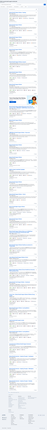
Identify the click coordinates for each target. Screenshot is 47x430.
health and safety (20, 400)
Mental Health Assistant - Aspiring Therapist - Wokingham (21, 368)
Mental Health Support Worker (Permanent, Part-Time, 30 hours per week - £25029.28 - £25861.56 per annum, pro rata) (21, 107)
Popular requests (11, 394)
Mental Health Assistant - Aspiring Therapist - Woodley (20, 381)
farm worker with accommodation (22, 408)
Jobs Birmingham (10, 400)
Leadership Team (13, 418)
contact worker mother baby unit (22, 399)
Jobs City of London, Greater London (12, 399)
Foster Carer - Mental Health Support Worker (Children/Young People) (22, 295)
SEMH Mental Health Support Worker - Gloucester (19, 132)
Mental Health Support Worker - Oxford (17, 194)
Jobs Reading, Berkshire (11, 404)
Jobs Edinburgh (10, 406)
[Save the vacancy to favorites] (36, 12)
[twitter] (42, 415)
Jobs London (9, 397)
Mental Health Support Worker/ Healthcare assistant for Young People (20, 245)
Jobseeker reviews (30, 418)
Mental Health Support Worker (15, 24)
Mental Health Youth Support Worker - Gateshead (19, 282)
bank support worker (20, 401)
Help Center (12, 423)
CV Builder (29, 422)
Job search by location (11, 412)
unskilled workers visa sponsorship (22, 402)
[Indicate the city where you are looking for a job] (24, 5)
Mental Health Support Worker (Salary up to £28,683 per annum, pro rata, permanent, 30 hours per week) (20, 232)
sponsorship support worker (21, 398)
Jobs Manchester (10, 398)
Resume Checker (30, 423)
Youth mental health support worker (16, 320)
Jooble (44, 428)
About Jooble (12, 416)
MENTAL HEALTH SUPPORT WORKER (17, 169)
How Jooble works (13, 417)
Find (44, 4)
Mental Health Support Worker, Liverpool (17, 61)
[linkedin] (44, 415)
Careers (12, 422)
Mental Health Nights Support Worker (17, 206)
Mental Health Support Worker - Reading (17, 12)
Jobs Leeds (9, 402)
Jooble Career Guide (31, 417)
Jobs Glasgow (10, 403)
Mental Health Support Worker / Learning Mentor (19, 307)
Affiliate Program (22, 418)
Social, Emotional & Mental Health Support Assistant (20, 343)
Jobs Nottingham (10, 405)
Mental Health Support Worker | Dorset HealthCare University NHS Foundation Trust (22, 270)
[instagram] (40, 415)
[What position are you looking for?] (8, 5)
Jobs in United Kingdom (14, 424)
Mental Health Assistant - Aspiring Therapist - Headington (21, 356)
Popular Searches (30, 416)
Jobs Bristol (9, 401)
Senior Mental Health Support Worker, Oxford (18, 257)
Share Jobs (21, 417)
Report (35, 21)
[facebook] (38, 415)
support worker (20, 407)
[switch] (36, 9)
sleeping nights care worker (21, 397)
